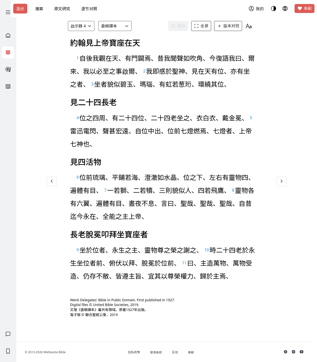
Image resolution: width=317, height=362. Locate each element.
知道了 (127, 42)
